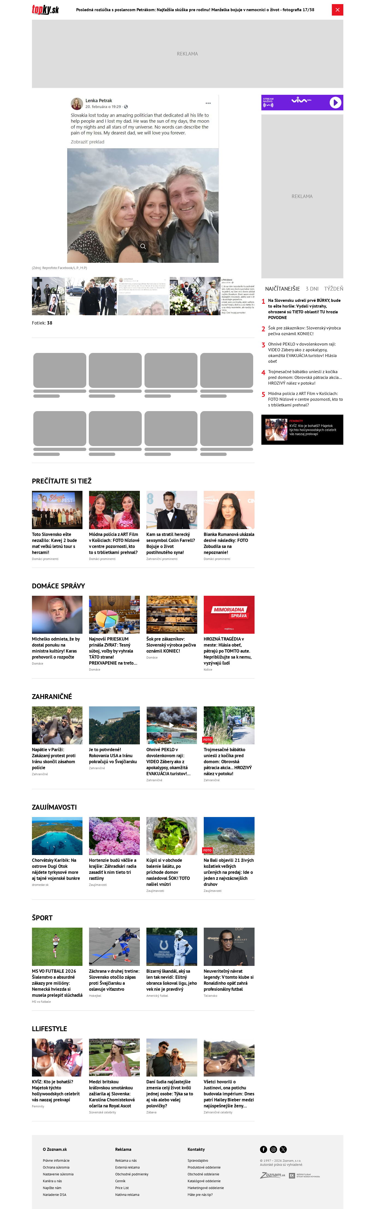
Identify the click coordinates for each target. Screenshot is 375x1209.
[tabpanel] (302, 352)
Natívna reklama (127, 1194)
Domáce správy (58, 585)
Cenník (120, 1181)
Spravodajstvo (198, 1160)
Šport (42, 917)
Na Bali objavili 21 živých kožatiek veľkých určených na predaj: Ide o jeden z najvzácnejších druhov (229, 872)
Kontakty (196, 1149)
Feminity (38, 1106)
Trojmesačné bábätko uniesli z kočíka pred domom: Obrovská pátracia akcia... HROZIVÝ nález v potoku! (228, 762)
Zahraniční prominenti (162, 559)
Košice (208, 669)
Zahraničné (52, 696)
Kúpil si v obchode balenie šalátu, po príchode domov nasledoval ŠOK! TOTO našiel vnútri (168, 872)
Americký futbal (157, 995)
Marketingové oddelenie (206, 1188)
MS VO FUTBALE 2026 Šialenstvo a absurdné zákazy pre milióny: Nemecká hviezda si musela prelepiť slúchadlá (57, 983)
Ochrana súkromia (56, 1167)
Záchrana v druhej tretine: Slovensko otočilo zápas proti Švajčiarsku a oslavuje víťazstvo (114, 980)
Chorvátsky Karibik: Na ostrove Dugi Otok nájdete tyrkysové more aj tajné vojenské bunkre (56, 869)
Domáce (37, 663)
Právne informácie (56, 1160)
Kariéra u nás (52, 1181)
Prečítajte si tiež (61, 480)
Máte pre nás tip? (200, 1194)
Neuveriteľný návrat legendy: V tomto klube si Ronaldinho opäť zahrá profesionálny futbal (229, 980)
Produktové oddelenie (204, 1167)
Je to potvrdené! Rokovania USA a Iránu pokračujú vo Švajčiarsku (113, 756)
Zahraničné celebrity (218, 1112)
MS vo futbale (41, 1001)
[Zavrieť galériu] (337, 10)
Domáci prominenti (45, 559)
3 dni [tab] (312, 288)
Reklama (123, 1149)
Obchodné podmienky (131, 1174)
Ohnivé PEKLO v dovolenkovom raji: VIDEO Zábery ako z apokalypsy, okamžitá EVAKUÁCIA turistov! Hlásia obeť (167, 762)
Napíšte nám (52, 1188)
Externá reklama (127, 1167)
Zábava (151, 1112)
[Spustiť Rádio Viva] (301, 99)
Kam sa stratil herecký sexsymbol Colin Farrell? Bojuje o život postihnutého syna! (170, 543)
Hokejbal (95, 995)
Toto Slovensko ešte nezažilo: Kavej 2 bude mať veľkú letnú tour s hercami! (54, 543)
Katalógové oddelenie (204, 1181)
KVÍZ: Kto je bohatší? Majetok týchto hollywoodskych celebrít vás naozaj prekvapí (56, 1091)
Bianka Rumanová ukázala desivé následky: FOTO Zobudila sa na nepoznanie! (229, 543)
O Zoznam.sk (55, 1149)
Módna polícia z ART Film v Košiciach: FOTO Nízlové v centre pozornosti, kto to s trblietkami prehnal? (114, 543)
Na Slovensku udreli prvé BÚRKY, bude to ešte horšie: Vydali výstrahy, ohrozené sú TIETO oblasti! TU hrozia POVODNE (304, 308)
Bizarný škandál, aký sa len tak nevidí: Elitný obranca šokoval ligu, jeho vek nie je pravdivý (171, 980)
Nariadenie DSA (54, 1194)
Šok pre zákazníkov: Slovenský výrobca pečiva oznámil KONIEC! (171, 645)
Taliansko (210, 995)
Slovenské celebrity (102, 1112)
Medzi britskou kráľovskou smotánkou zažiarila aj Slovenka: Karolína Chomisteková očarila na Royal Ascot (112, 1094)
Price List (122, 1188)
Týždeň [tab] (333, 288)
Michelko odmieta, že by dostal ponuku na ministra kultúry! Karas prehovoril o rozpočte (55, 648)
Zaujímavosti (54, 807)
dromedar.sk (40, 885)
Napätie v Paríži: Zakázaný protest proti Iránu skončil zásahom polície (54, 759)
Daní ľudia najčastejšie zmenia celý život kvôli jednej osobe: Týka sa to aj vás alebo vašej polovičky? (169, 1094)
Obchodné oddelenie (203, 1174)
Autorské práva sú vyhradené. (281, 1164)
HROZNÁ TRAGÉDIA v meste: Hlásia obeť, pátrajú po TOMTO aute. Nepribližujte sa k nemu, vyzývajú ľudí (227, 651)
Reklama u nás (126, 1160)
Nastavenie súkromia (58, 1174)
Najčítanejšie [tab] (282, 288)
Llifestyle (49, 1028)
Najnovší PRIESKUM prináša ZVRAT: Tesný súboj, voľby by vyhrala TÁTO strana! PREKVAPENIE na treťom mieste (113, 651)
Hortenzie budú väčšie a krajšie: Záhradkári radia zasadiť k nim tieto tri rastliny (112, 869)
